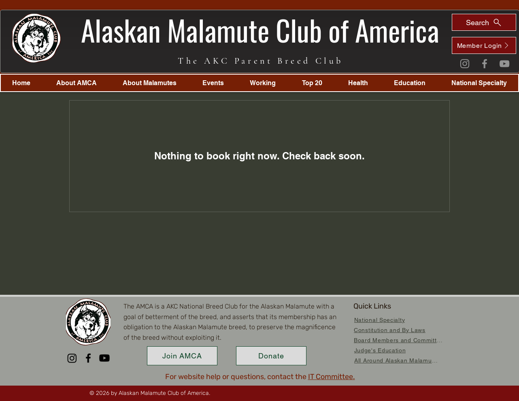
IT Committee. (331, 376)
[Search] (484, 22)
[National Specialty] (379, 320)
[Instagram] (465, 64)
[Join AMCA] (182, 355)
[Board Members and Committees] (400, 340)
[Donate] (271, 355)
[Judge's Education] (380, 350)
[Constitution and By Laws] (389, 330)
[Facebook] (485, 64)
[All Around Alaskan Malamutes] (396, 360)
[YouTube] (504, 64)
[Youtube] (104, 358)
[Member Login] (484, 45)
